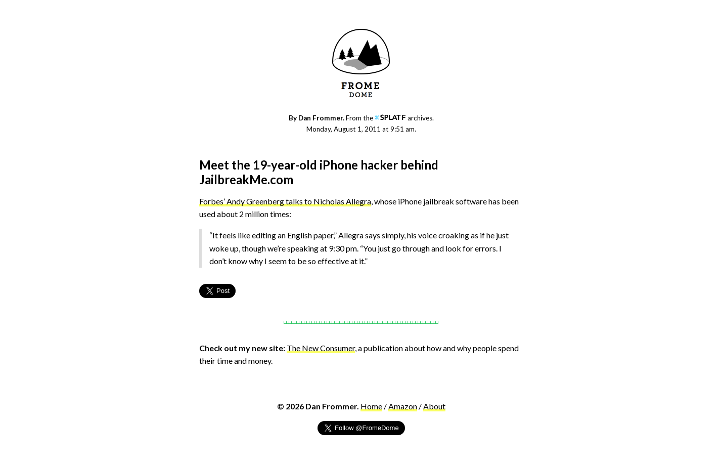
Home (371, 406)
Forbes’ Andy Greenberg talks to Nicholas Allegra (285, 201)
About (434, 406)
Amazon (402, 406)
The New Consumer (321, 348)
